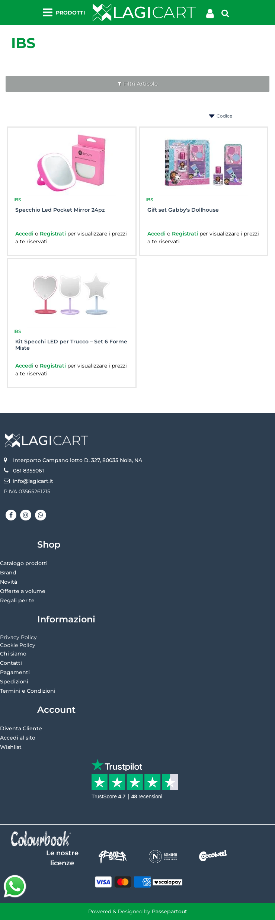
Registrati (53, 233)
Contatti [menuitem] (11, 663)
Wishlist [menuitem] (11, 747)
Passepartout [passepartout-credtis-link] (169, 911)
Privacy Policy (18, 637)
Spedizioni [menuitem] (14, 681)
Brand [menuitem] (8, 572)
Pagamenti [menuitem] (15, 672)
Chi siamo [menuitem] (13, 653)
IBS (23, 43)
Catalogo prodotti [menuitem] (24, 563)
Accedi (25, 233)
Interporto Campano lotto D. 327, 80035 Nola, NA (77, 460)
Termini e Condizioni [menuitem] (27, 690)
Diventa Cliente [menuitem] (21, 728)
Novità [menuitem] (8, 581)
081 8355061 (28, 470)
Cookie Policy (17, 645)
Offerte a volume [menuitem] (22, 591)
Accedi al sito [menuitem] (17, 737)
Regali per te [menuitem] (17, 600)
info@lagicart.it (33, 481)
